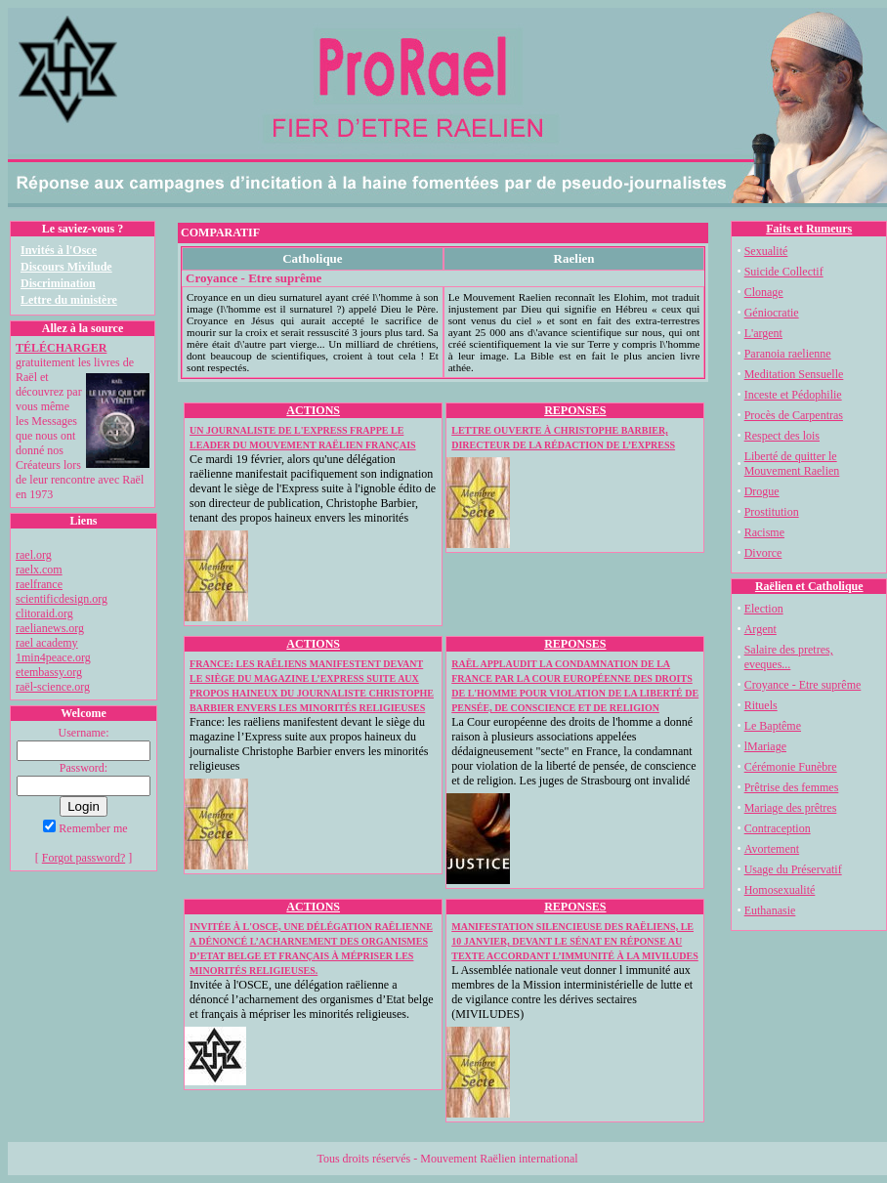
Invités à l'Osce (59, 250)
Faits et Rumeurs (809, 228)
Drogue (762, 491)
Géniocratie (771, 312)
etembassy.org (49, 672)
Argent (760, 629)
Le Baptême (772, 726)
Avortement (771, 849)
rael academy (47, 643)
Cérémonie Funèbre (790, 767)
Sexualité (766, 251)
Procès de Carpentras (793, 415)
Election (763, 608)
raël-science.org (53, 687)
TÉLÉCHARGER (61, 348)
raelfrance (39, 584)
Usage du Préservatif (793, 869)
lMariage (765, 746)
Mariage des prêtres (790, 808)
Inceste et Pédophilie (793, 394)
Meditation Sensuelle (794, 374)
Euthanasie (770, 910)
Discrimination (58, 283)
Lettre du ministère (69, 300)
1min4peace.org (53, 657)
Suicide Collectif (784, 271)
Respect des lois (782, 436)
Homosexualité (780, 890)
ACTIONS (313, 410)
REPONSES (575, 410)
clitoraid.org (44, 613)
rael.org (34, 555)
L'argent (763, 333)
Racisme (764, 532)
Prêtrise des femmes (791, 787)
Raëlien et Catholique (809, 586)
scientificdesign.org (61, 599)
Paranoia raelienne (787, 353)
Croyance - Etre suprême (803, 685)
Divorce (763, 553)
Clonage (763, 292)
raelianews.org (50, 628)
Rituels (761, 705)
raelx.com (39, 569)
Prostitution (771, 512)
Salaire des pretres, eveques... (788, 657)
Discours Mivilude (66, 267)
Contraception (777, 828)
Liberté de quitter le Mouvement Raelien (792, 463)
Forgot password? (83, 858)
